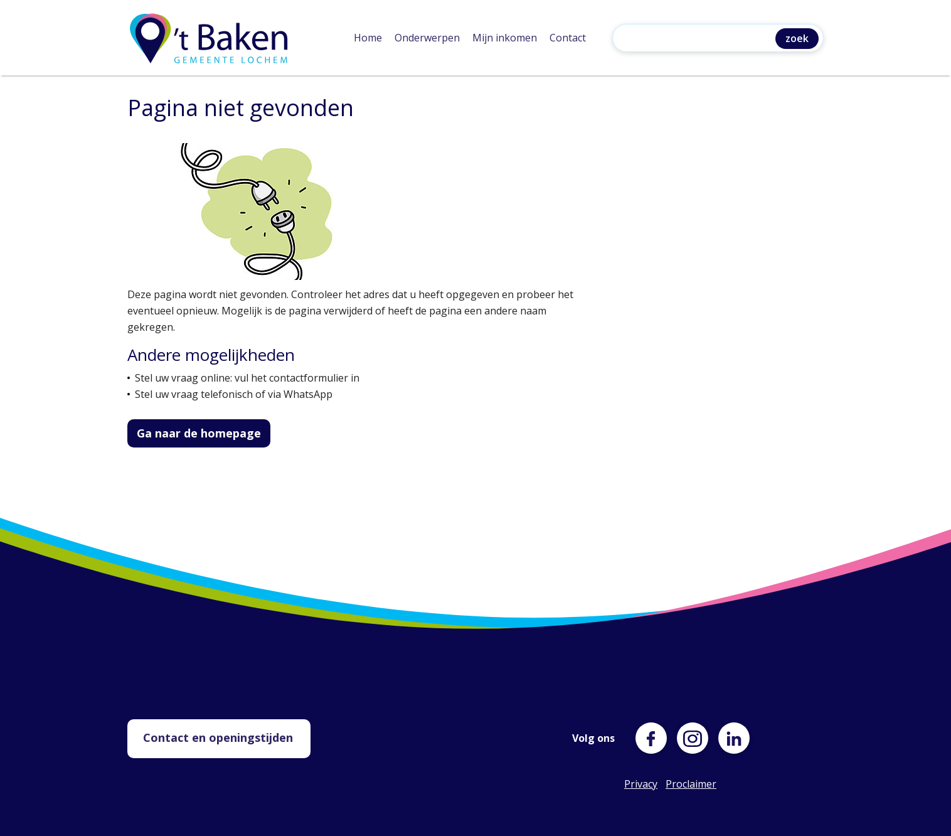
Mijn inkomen (504, 38)
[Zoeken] (697, 39)
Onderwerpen (427, 38)
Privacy (640, 784)
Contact (568, 38)
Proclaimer (681, 784)
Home (368, 38)
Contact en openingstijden (218, 737)
